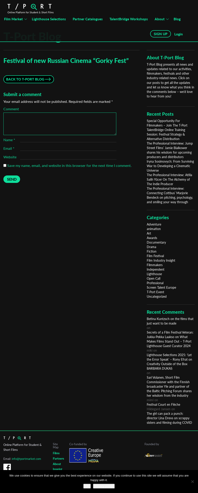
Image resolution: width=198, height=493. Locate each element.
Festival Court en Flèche (163, 404)
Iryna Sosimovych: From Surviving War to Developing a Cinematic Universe (170, 165)
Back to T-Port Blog (25, 79)
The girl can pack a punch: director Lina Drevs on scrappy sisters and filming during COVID (169, 418)
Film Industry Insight (161, 260)
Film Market (13, 19)
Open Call (153, 278)
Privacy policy (104, 486)
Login (178, 34)
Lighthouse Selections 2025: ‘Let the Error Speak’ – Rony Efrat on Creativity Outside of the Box (169, 359)
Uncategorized (157, 296)
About (160, 19)
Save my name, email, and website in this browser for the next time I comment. (69, 165)
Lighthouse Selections (49, 19)
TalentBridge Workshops (128, 19)
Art (149, 233)
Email (8, 148)
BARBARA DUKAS (159, 368)
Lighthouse (154, 274)
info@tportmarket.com (26, 459)
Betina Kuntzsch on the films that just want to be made (170, 321)
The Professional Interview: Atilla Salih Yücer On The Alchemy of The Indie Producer (169, 179)
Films (56, 453)
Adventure (154, 224)
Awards (152, 238)
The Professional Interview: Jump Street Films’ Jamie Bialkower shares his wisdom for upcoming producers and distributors (170, 150)
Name (9, 140)
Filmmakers (155, 265)
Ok (87, 486)
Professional (155, 283)
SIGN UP (160, 34)
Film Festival (155, 256)
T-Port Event (155, 292)
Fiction (151, 251)
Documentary (156, 242)
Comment (11, 109)
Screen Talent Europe (161, 287)
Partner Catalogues (88, 19)
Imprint (57, 469)
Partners (58, 458)
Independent (155, 269)
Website (9, 157)
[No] (192, 481)
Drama (151, 247)
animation (154, 229)
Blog (177, 19)
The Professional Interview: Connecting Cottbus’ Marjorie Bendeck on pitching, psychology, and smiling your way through (170, 195)
